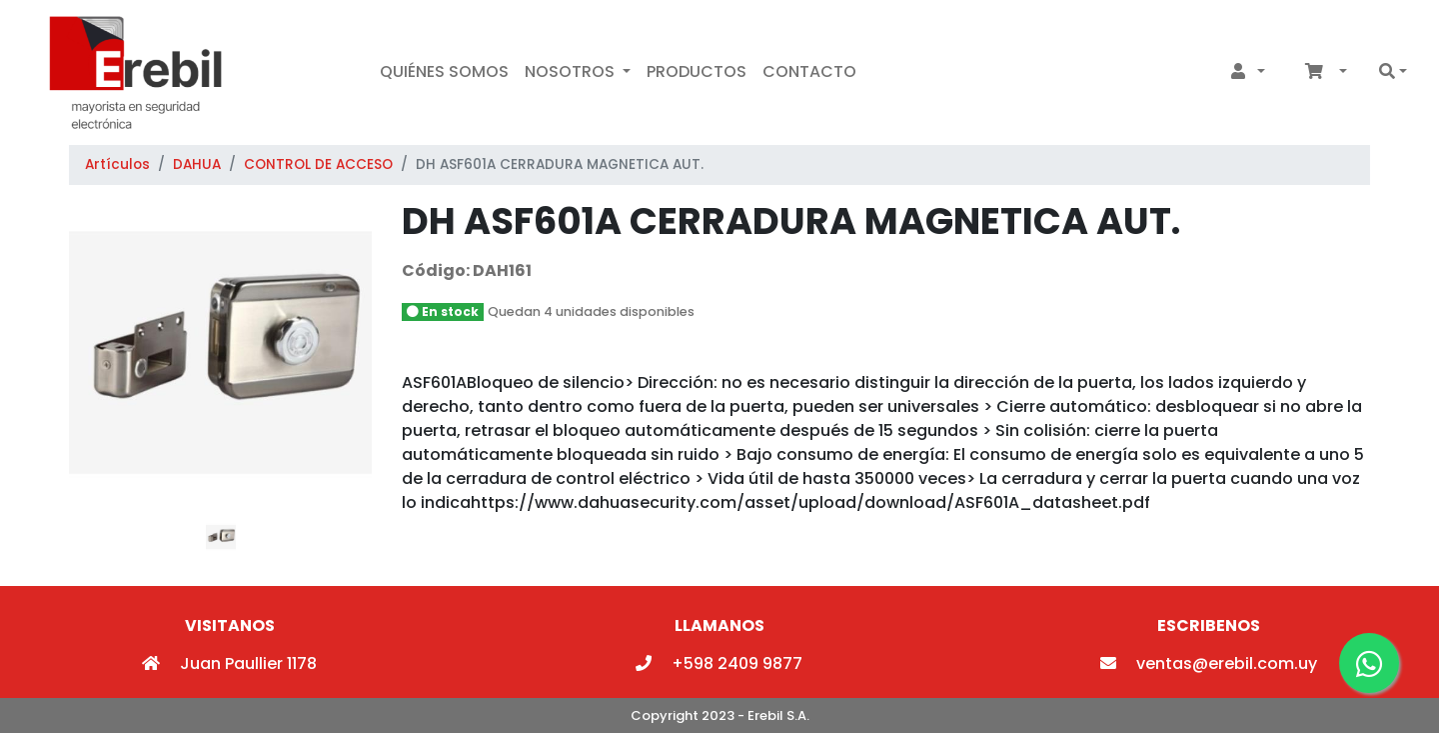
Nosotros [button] (572, 71)
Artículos (117, 164)
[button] (1244, 72)
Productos (696, 71)
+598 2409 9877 (719, 663)
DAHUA (197, 164)
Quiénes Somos (444, 71)
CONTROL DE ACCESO (318, 164)
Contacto (809, 71)
